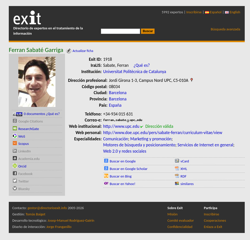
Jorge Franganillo (59, 226)
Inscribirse (194, 12)
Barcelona (118, 92)
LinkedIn (24, 151)
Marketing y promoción (150, 139)
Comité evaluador (180, 220)
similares (187, 184)
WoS (21, 136)
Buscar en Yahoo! (122, 184)
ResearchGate (28, 129)
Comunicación (115, 139)
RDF (183, 176)
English (232, 12)
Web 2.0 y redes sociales (124, 151)
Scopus (23, 143)
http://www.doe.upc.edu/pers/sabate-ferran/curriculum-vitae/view (162, 132)
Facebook (25, 173)
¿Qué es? (142, 65)
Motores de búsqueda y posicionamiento (139, 145)
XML (183, 168)
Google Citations (30, 121)
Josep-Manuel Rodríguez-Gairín (71, 220)
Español (213, 12)
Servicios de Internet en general (205, 145)
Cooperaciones (215, 220)
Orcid (22, 166)
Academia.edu (29, 158)
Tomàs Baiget (35, 214)
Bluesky (24, 189)
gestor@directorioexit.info (47, 208)
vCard (184, 161)
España (115, 105)
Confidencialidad (179, 226)
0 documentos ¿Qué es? (36, 113)
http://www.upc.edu (121, 126)
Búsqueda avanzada (225, 29)
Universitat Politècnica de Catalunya (134, 71)
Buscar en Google (123, 161)
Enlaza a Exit (213, 226)
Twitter (23, 181)
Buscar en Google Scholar (129, 168)
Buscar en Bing (121, 176)
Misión (172, 214)
